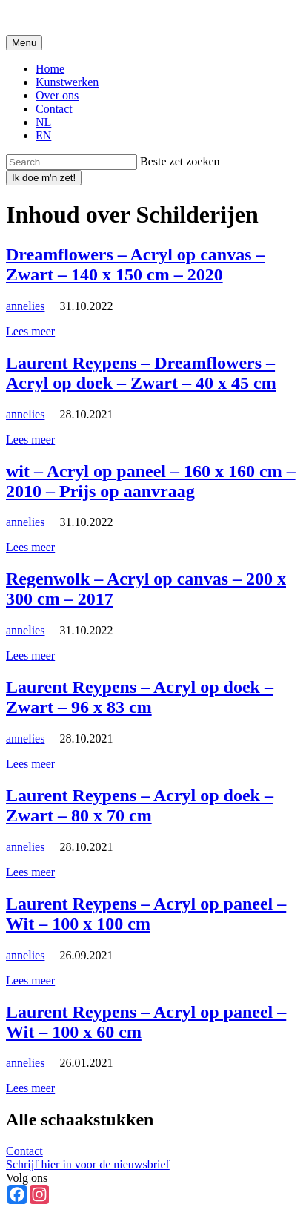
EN (43, 135)
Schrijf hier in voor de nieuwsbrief (88, 1164)
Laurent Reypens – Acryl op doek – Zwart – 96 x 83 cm (139, 697)
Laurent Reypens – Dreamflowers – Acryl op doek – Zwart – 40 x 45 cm (141, 372)
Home (50, 68)
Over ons (57, 95)
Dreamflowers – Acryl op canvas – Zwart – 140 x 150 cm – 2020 (135, 264)
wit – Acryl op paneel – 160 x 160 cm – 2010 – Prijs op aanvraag (151, 481)
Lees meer (30, 331)
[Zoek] (44, 177)
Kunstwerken (67, 82)
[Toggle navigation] (24, 42)
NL (43, 122)
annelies (25, 306)
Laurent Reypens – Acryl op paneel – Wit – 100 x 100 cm (146, 913)
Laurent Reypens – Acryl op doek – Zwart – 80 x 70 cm (139, 805)
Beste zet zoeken (180, 161)
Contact (54, 108)
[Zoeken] (71, 162)
